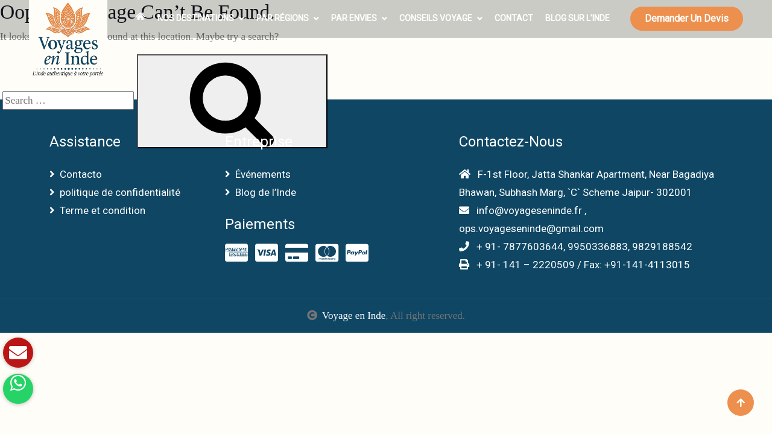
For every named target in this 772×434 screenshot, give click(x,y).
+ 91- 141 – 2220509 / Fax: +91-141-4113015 (574, 265)
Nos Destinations (195, 18)
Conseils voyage (435, 18)
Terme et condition (97, 210)
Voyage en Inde (353, 315)
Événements (258, 174)
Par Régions (282, 18)
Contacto (75, 174)
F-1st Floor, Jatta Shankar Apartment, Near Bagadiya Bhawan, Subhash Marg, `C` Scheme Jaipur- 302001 (586, 183)
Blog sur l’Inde (577, 18)
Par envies (354, 18)
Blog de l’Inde (260, 192)
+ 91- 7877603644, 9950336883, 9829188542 (575, 247)
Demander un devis (687, 18)
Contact (514, 18)
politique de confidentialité (114, 192)
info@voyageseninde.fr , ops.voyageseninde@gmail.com (531, 219)
